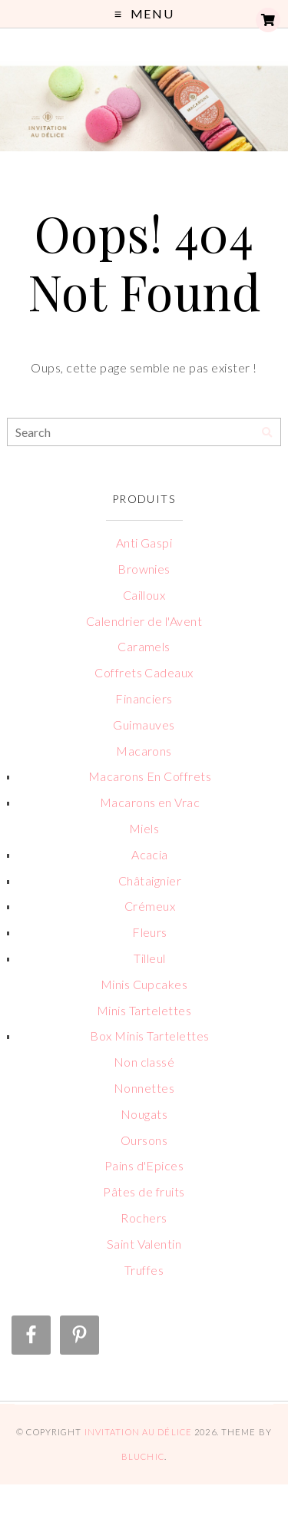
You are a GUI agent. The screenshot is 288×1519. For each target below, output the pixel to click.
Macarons (144, 750)
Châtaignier (149, 880)
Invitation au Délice (138, 1432)
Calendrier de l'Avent (144, 621)
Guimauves (143, 724)
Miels (144, 828)
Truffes (144, 1270)
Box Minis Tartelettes (149, 1035)
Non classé (144, 1061)
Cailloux (144, 594)
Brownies (144, 568)
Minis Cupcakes (144, 984)
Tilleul (149, 958)
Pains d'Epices (144, 1165)
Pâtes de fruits (143, 1191)
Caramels (144, 646)
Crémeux (149, 905)
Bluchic (142, 1456)
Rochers (144, 1217)
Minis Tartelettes (144, 1010)
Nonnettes (144, 1088)
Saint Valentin (144, 1243)
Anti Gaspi (144, 542)
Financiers (144, 698)
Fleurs (149, 932)
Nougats (144, 1114)
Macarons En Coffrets (150, 776)
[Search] (266, 433)
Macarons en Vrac (150, 802)
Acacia (149, 854)
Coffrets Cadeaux (144, 672)
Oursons (144, 1140)
